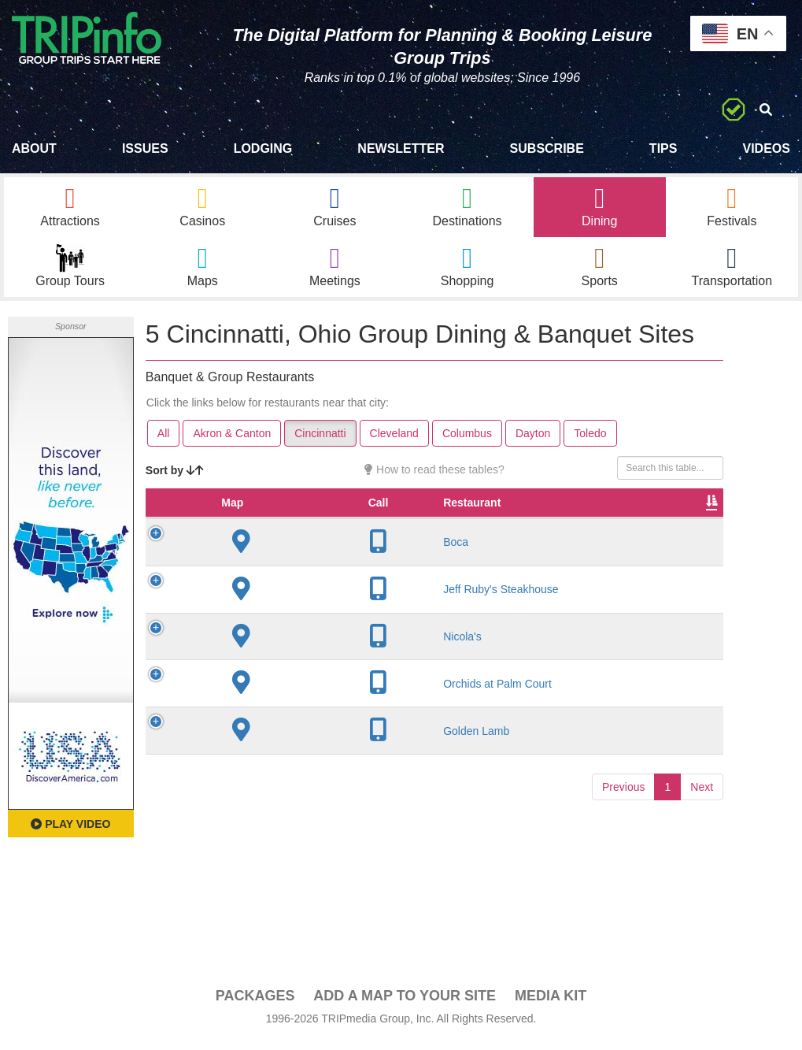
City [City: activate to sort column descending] (381, 526)
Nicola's (268, 660)
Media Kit (550, 1003)
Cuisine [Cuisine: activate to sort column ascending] (617, 526)
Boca (262, 565)
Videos (765, 148)
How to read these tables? (434, 477)
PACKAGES (255, 1003)
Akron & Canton (232, 441)
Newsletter (400, 148)
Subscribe (547, 148)
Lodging (263, 148)
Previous (623, 810)
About (34, 148)
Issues (145, 148)
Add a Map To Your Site (404, 1003)
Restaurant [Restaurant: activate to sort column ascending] (278, 526)
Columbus (467, 441)
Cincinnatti (320, 441)
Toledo (590, 441)
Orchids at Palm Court (303, 707)
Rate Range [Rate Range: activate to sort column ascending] (527, 518)
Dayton (533, 441)
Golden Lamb (282, 754)
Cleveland (394, 441)
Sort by (175, 478)
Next (701, 810)
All (163, 441)
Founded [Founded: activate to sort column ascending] (456, 526)
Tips (663, 148)
